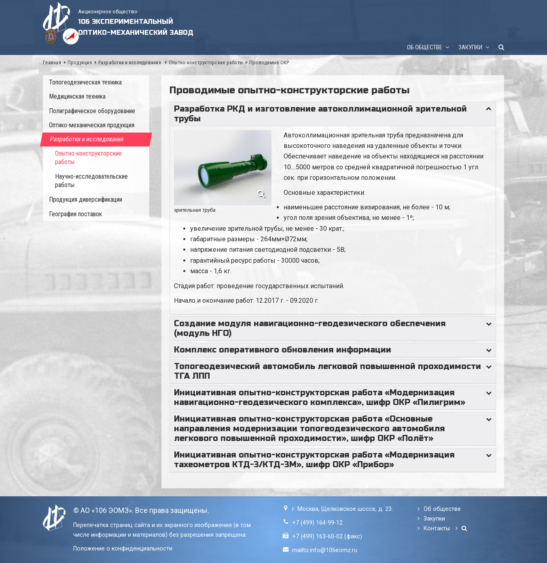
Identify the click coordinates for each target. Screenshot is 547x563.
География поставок (75, 214)
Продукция (80, 62)
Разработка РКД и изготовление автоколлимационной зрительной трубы (320, 114)
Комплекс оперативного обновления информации (282, 350)
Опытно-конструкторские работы (206, 62)
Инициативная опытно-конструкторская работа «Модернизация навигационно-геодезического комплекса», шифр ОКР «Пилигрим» (319, 397)
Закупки (470, 47)
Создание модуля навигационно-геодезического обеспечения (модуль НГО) (310, 328)
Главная (52, 62)
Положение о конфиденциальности (122, 548)
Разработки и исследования (130, 62)
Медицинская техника (77, 96)
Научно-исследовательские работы (91, 181)
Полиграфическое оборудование (92, 111)
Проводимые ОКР (269, 62)
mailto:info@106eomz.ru (324, 550)
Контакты (437, 528)
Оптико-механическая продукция (91, 125)
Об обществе (424, 47)
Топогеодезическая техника (85, 82)
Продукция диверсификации (85, 199)
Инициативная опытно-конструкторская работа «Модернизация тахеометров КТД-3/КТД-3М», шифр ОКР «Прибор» (314, 460)
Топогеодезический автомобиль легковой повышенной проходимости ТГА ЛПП (327, 371)
